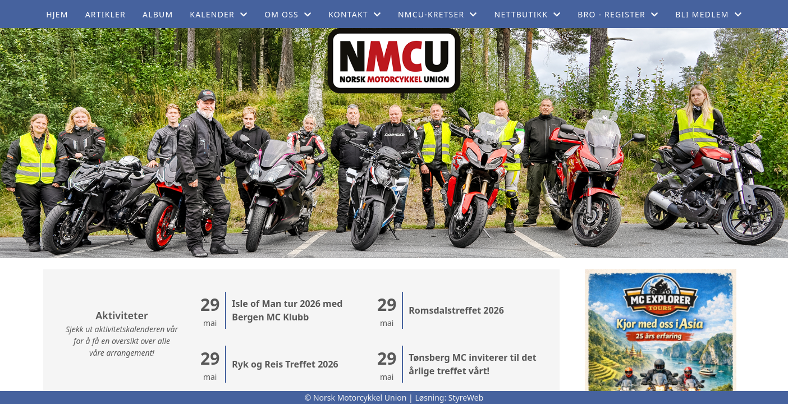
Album (158, 14)
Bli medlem (708, 14)
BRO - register (618, 14)
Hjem (57, 14)
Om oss (287, 14)
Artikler (105, 14)
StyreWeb (466, 397)
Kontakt (354, 14)
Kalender (219, 14)
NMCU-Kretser (438, 14)
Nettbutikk (527, 14)
